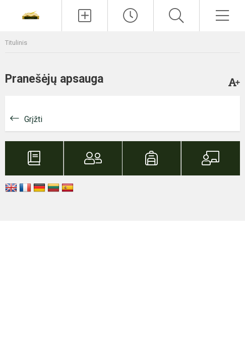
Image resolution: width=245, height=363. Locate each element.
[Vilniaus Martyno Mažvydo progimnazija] (31, 14)
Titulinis (16, 42)
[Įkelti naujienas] (84, 15)
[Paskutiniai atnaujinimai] (130, 15)
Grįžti (33, 119)
